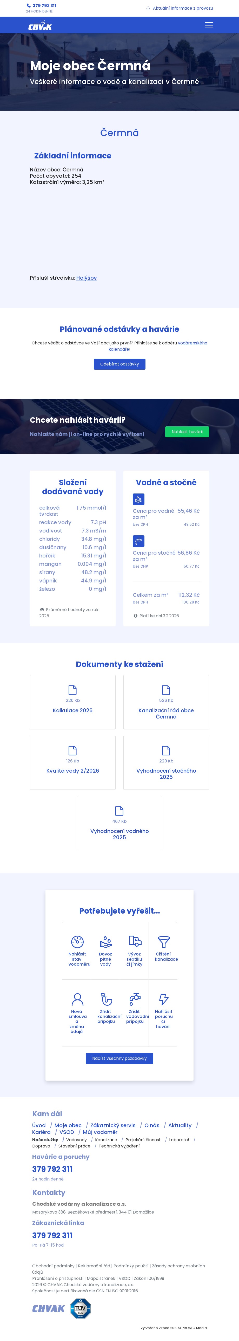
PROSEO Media (194, 1328)
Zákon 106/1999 (149, 1278)
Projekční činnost (143, 1140)
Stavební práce (74, 1146)
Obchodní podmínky (53, 1266)
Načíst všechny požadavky (119, 1058)
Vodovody (76, 1140)
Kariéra (41, 1132)
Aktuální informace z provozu (183, 8)
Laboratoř (179, 1140)
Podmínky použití (131, 1266)
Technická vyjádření (119, 1146)
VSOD (66, 1132)
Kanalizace (106, 1140)
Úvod (39, 1125)
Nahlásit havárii (187, 432)
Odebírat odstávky (119, 364)
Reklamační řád (94, 1266)
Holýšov (86, 277)
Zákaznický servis (113, 1125)
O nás (152, 1125)
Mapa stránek (101, 1278)
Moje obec (68, 1125)
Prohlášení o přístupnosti (57, 1278)
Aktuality (180, 1125)
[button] (209, 25)
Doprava (41, 1146)
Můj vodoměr (100, 1132)
